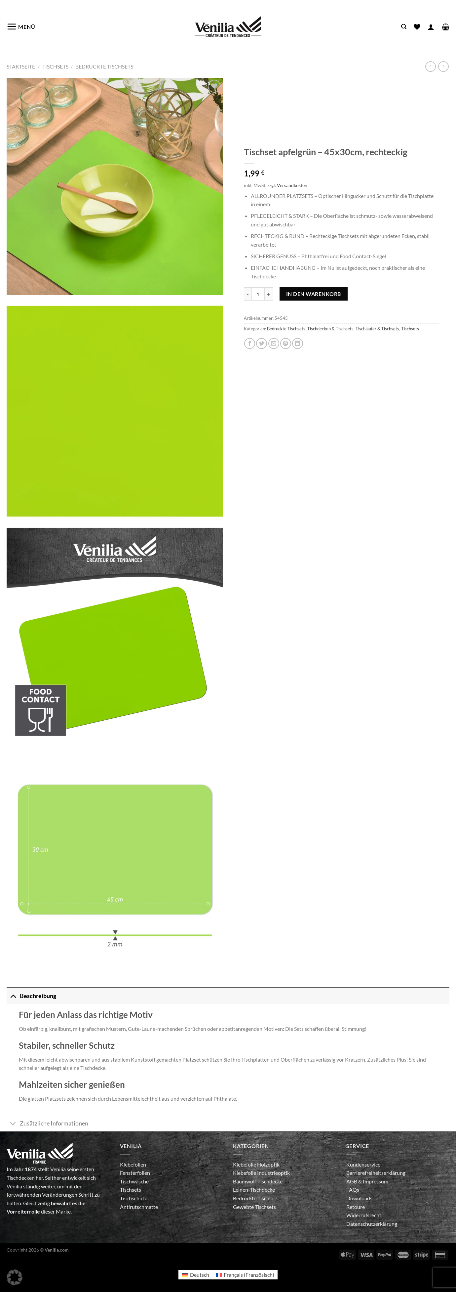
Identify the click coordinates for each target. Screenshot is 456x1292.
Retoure (355, 1207)
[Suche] (403, 26)
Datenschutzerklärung (371, 1223)
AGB (352, 1181)
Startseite (21, 66)
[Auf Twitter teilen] (261, 343)
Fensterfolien (135, 1173)
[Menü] (21, 26)
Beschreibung (31, 996)
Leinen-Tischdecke (254, 1189)
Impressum (375, 1181)
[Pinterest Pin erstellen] (285, 343)
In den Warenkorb (313, 294)
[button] (14, 1277)
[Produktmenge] (258, 294)
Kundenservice (363, 1164)
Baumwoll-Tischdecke (258, 1181)
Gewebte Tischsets (254, 1207)
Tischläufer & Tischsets (377, 328)
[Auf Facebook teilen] (249, 343)
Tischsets (55, 66)
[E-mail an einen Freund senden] (273, 343)
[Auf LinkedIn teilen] (297, 343)
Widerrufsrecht (363, 1215)
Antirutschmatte (139, 1207)
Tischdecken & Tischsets (330, 328)
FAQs (352, 1189)
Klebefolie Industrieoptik (261, 1173)
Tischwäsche (134, 1181)
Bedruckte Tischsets (104, 66)
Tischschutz (133, 1198)
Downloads (359, 1198)
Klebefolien (133, 1164)
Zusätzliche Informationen (47, 1124)
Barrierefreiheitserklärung (375, 1173)
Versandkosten (292, 185)
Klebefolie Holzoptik (256, 1164)
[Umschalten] (13, 996)
